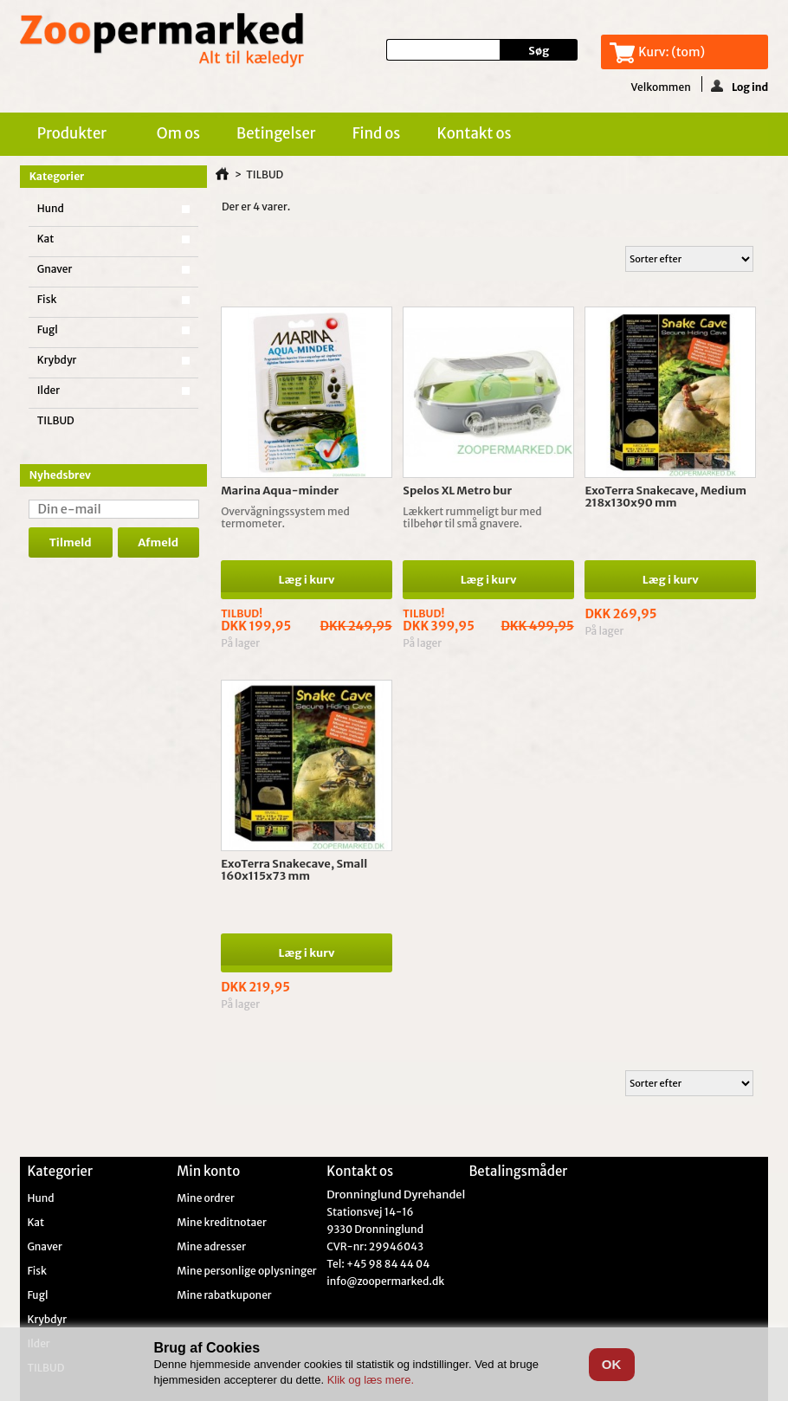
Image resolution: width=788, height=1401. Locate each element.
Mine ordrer (206, 1198)
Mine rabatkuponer (224, 1295)
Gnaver (55, 268)
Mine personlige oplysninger (246, 1271)
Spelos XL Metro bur (457, 490)
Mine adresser (211, 1247)
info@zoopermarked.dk (385, 1281)
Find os (376, 133)
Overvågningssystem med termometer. (285, 517)
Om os (178, 133)
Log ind (739, 86)
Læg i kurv (307, 579)
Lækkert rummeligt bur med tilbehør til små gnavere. (472, 517)
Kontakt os (473, 133)
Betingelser (276, 133)
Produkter (75, 136)
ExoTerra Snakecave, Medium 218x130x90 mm (665, 496)
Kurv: (671, 52)
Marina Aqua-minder (280, 490)
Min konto (208, 1171)
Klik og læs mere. (370, 1379)
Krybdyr (57, 359)
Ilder (48, 390)
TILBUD (55, 420)
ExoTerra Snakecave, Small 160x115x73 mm (294, 869)
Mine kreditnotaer (222, 1223)
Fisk (47, 299)
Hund (50, 208)
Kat (46, 238)
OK (612, 1364)
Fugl (47, 329)
